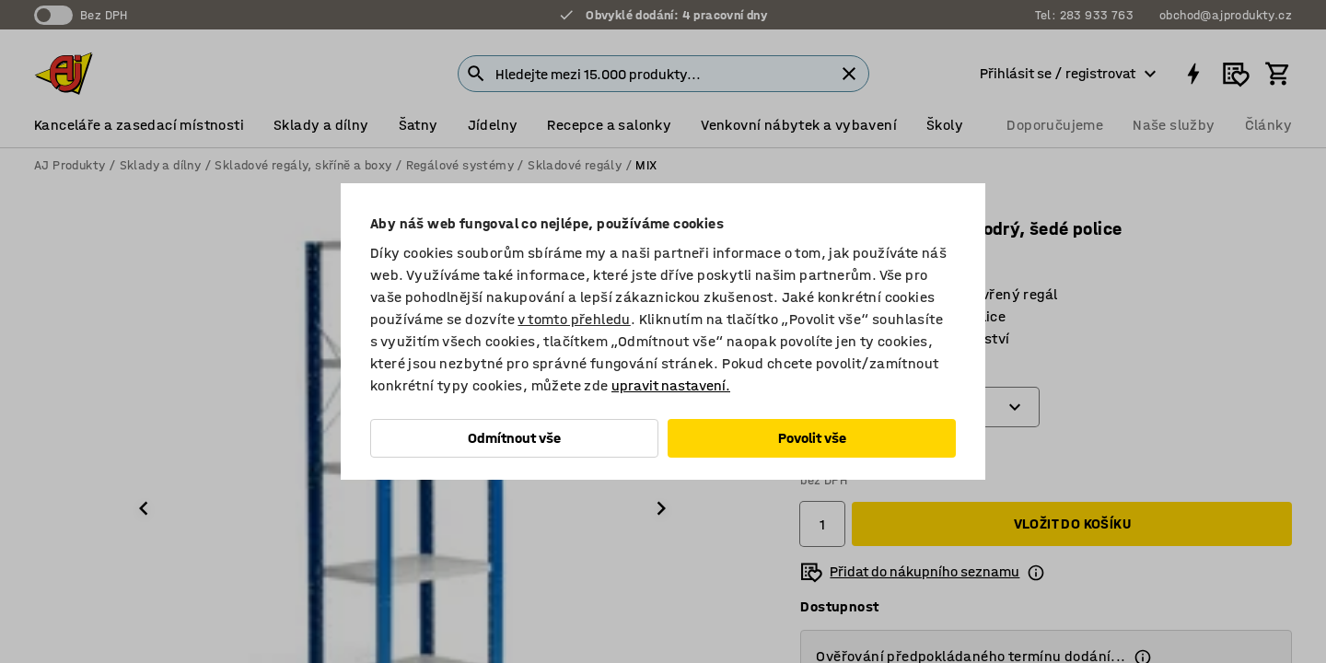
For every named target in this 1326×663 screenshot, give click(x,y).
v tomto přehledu (574, 319)
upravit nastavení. (670, 385)
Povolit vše (812, 438)
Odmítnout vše (514, 438)
